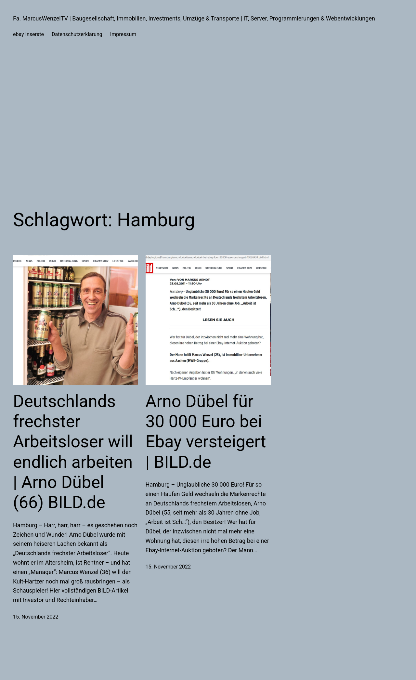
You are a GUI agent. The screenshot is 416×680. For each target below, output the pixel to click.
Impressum (123, 34)
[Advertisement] (208, 121)
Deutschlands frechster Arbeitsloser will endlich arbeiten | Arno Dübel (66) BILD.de (73, 452)
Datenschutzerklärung (77, 34)
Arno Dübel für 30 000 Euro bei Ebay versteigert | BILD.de (206, 431)
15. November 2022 (35, 617)
